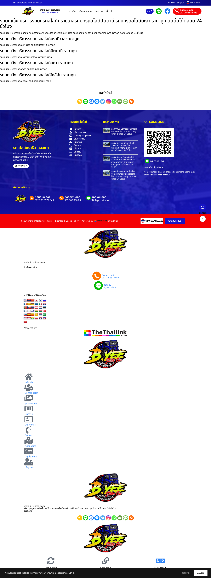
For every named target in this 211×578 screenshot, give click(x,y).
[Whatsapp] (114, 101)
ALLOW (199, 573)
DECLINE (181, 573)
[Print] (131, 101)
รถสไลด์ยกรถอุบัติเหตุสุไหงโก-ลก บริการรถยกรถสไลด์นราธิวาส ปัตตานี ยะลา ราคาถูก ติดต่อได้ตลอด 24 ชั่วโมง (124, 147)
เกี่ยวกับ (109, 11)
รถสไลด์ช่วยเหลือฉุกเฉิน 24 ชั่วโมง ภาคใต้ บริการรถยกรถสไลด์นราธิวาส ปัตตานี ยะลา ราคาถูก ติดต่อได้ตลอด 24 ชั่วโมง (123, 162)
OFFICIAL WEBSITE (50, 12)
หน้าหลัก (72, 11)
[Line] (85, 101)
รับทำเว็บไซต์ (113, 220)
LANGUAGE (195, 2)
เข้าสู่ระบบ (180, 2)
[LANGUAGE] (160, 560)
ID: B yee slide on (100, 200)
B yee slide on (110, 288)
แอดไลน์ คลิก (98, 197)
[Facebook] (91, 101)
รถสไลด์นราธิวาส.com (50, 10)
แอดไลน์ (107, 285)
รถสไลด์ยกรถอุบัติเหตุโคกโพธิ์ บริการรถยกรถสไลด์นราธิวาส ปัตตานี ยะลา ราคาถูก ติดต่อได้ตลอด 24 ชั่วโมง (124, 175)
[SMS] (125, 101)
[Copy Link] (79, 101)
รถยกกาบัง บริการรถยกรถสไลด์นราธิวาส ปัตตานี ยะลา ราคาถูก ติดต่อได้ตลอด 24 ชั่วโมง (124, 131)
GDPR (71, 573)
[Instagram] (108, 101)
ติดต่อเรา (171, 2)
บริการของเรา (85, 11)
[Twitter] (102, 101)
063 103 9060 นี (72, 200)
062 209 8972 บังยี (188, 13)
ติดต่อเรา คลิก (187, 10)
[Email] (119, 101)
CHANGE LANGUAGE (154, 221)
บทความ (99, 11)
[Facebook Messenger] (96, 101)
